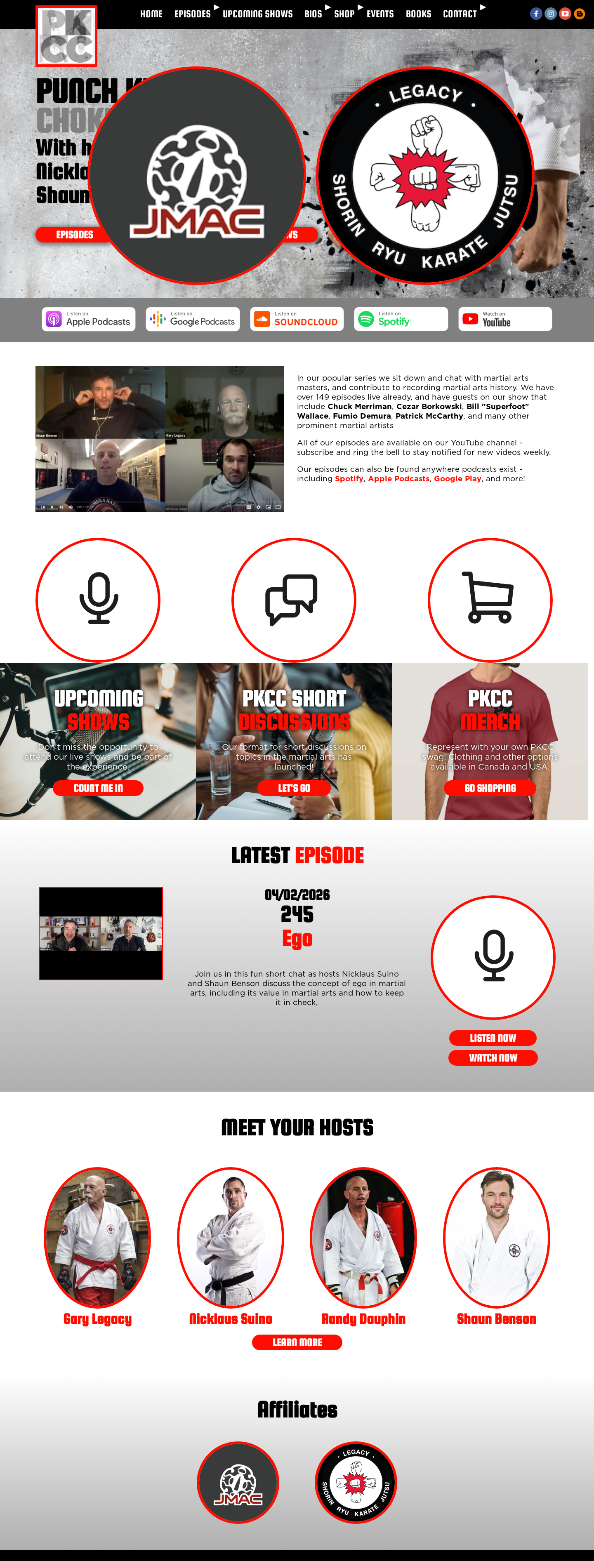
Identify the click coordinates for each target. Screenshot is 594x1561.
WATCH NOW (493, 1058)
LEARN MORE (297, 1342)
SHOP (344, 13)
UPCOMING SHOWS (258, 13)
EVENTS (380, 13)
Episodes (74, 234)
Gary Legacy (97, 1319)
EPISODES (192, 13)
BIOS (313, 13)
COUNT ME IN (98, 788)
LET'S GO (294, 788)
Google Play (457, 479)
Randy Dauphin (363, 1319)
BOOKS (418, 13)
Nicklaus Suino (230, 1319)
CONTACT (460, 13)
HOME (151, 13)
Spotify (349, 479)
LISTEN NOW (493, 1038)
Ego (297, 926)
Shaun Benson (496, 1319)
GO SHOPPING (490, 788)
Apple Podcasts (398, 479)
